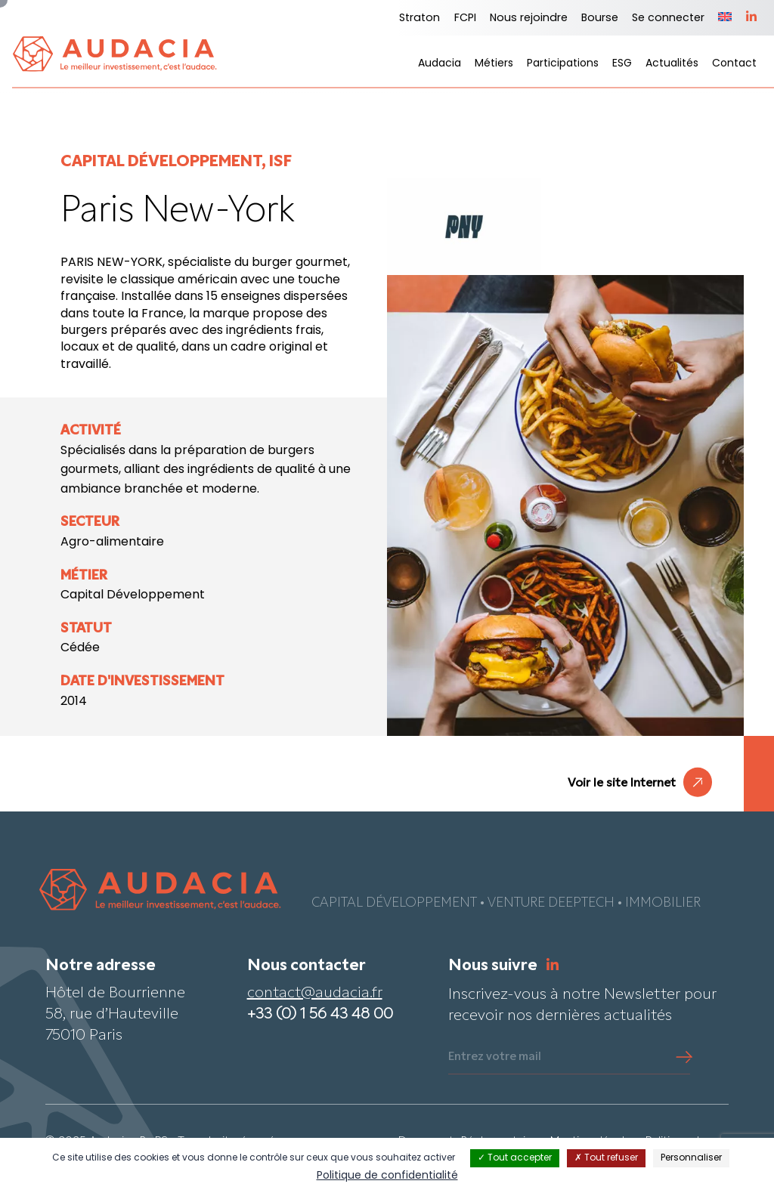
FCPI (465, 18)
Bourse (599, 18)
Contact (734, 64)
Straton (419, 18)
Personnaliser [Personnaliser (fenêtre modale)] (691, 1158)
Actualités (672, 64)
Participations (563, 64)
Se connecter (668, 18)
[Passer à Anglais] (725, 18)
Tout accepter (515, 1158)
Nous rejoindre (529, 18)
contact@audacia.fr (314, 993)
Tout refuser (606, 1158)
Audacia (439, 64)
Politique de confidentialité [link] (387, 1176)
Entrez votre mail (494, 1057)
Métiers (494, 64)
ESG (622, 64)
